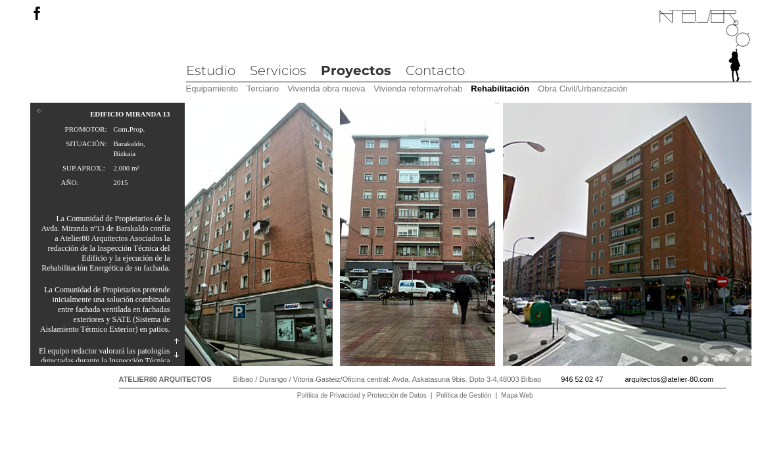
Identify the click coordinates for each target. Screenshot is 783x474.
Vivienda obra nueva (326, 88)
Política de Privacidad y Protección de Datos (362, 395)
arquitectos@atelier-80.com (669, 379)
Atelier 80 (704, 46)
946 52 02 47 (582, 379)
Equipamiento (212, 88)
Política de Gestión (464, 395)
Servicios (278, 70)
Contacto (435, 70)
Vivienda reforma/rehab (417, 88)
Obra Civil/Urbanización (583, 88)
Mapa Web (517, 395)
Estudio (210, 70)
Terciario (263, 88)
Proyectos (356, 70)
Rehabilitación (500, 88)
